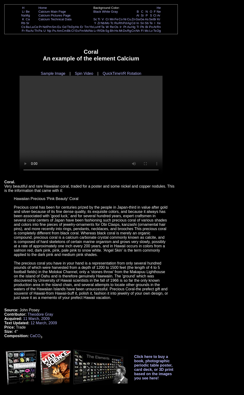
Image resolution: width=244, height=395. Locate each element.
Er (81, 27)
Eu (59, 27)
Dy (73, 27)
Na (23, 15)
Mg (27, 15)
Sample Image (53, 73)
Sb (147, 23)
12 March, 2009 (43, 323)
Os (116, 27)
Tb (69, 27)
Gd (64, 27)
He (159, 8)
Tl (138, 27)
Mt (120, 30)
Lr (95, 30)
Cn (133, 30)
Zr (99, 23)
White (106, 11)
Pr (40, 27)
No (91, 30)
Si (142, 15)
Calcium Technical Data (54, 19)
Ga (138, 19)
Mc (147, 30)
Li (23, 11)
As (147, 19)
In (138, 23)
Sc (95, 19)
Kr (158, 19)
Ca (28, 19)
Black (97, 11)
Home (42, 8)
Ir (121, 27)
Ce (36, 27)
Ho (77, 27)
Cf (72, 30)
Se (151, 19)
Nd (45, 27)
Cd (133, 23)
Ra (28, 30)
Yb (91, 27)
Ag (129, 23)
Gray (114, 11)
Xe (159, 23)
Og (159, 30)
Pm (49, 27)
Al (137, 15)
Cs (23, 27)
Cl (154, 15)
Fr (23, 30)
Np (49, 30)
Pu (54, 30)
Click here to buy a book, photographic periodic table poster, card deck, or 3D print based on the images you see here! (153, 367)
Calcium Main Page (52, 11)
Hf (98, 27)
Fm (81, 30)
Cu (129, 19)
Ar (158, 15)
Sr (27, 23)
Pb (142, 27)
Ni (125, 19)
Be (28, 11)
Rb (23, 23)
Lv (151, 30)
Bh (112, 30)
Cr (107, 19)
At (154, 27)
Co (121, 19)
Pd (125, 23)
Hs (116, 30)
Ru (116, 23)
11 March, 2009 (36, 319)
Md (86, 30)
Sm (54, 27)
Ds (125, 30)
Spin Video (84, 73)
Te (151, 23)
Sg (107, 30)
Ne (159, 11)
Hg (133, 27)
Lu (95, 27)
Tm (86, 27)
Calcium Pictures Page (54, 15)
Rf (98, 30)
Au (129, 27)
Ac (32, 30)
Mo (107, 23)
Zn (133, 19)
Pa (40, 30)
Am (59, 30)
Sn (142, 23)
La (32, 27)
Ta (102, 27)
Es (77, 30)
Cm (64, 30)
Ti (99, 19)
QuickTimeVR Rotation (122, 73)
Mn (112, 19)
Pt (125, 27)
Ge (142, 19)
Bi (146, 27)
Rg (129, 30)
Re (112, 27)
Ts (154, 30)
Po (151, 27)
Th (36, 30)
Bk (69, 30)
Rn (159, 27)
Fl (142, 30)
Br (154, 19)
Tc (111, 23)
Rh (121, 23)
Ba (28, 27)
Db (103, 30)
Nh (138, 30)
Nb (103, 23)
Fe (116, 19)
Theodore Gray (40, 314)
